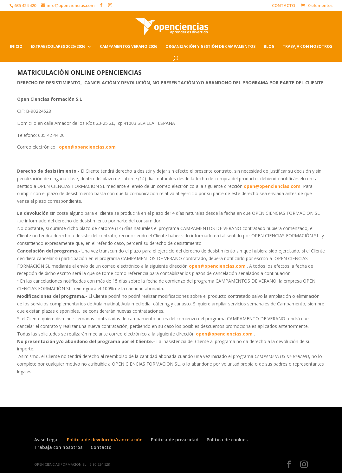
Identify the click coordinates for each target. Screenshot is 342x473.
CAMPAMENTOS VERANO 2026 (128, 46)
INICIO (16, 46)
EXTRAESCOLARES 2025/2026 (58, 46)
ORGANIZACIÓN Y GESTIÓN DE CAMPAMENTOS (210, 46)
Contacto (101, 447)
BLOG (269, 46)
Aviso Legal (46, 440)
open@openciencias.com (87, 147)
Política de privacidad (174, 440)
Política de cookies (227, 440)
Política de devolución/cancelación (105, 440)
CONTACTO (283, 5)
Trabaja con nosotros (58, 447)
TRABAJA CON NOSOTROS (307, 46)
